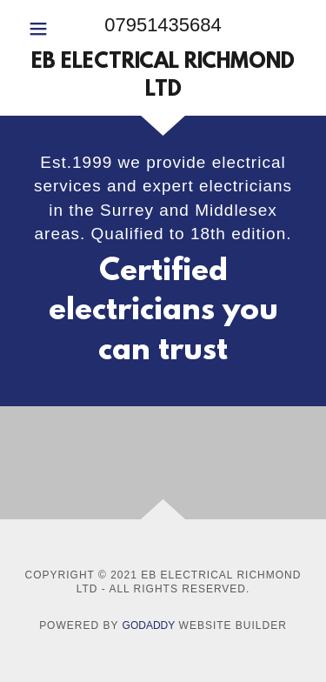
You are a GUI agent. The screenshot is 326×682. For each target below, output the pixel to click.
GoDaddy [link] (149, 625)
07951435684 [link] (163, 25)
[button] (43, 28)
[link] (163, 77)
